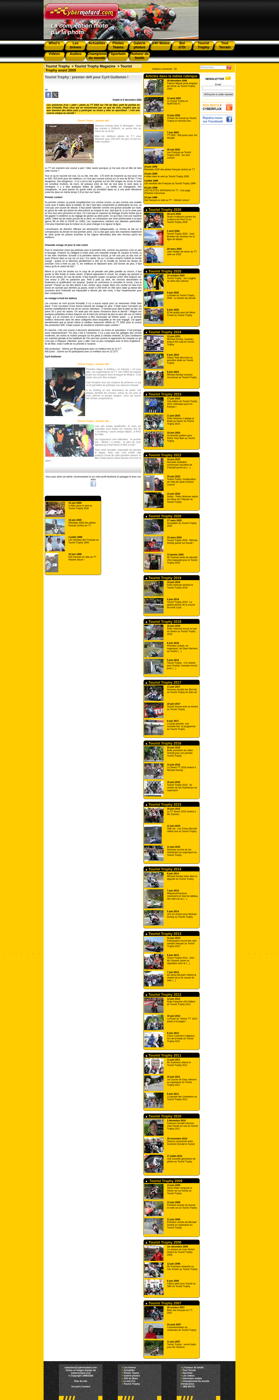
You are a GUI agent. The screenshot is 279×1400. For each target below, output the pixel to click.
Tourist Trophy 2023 (163, 394)
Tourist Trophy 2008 (163, 1242)
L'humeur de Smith (193, 1367)
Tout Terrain (189, 1370)
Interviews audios (192, 1378)
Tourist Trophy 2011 (163, 1055)
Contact (86, 1386)
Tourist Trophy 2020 (163, 516)
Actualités (129, 1370)
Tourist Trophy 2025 (163, 271)
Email (218, 84)
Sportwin (187, 1373)
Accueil (75, 1386)
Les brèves (130, 1367)
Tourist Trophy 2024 (163, 332)
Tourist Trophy (58, 66)
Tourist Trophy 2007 (163, 1303)
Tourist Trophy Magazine (95, 66)
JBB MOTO (189, 1386)
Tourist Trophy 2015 (163, 804)
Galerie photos (132, 1375)
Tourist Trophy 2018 (163, 622)
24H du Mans (131, 1378)
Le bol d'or (129, 1381)
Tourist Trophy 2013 (163, 934)
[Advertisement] (218, 184)
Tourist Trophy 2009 (164, 1181)
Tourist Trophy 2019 (163, 578)
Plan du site (80, 1381)
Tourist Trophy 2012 (163, 995)
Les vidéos (189, 1375)
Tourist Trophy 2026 (163, 210)
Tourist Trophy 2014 (163, 869)
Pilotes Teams (131, 1373)
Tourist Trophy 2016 (163, 743)
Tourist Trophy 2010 (163, 1116)
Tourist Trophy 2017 (163, 682)
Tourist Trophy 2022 (163, 455)
